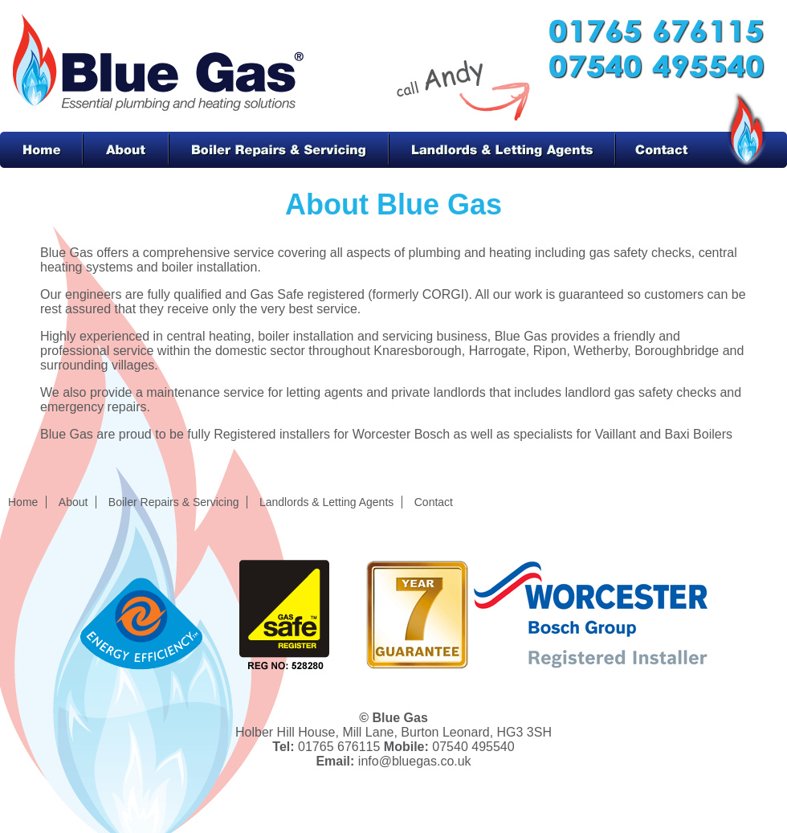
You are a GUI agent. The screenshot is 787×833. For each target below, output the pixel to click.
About (126, 150)
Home (41, 150)
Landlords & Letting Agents (502, 150)
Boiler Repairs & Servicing (279, 150)
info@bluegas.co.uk (414, 761)
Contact (669, 150)
